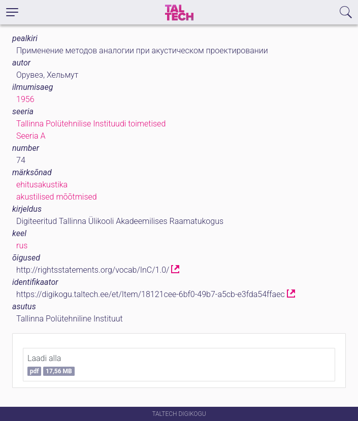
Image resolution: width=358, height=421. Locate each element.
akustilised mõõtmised (56, 197)
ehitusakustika (42, 184)
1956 (25, 99)
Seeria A (30, 136)
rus (21, 245)
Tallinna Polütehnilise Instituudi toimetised (91, 123)
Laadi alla (51, 364)
